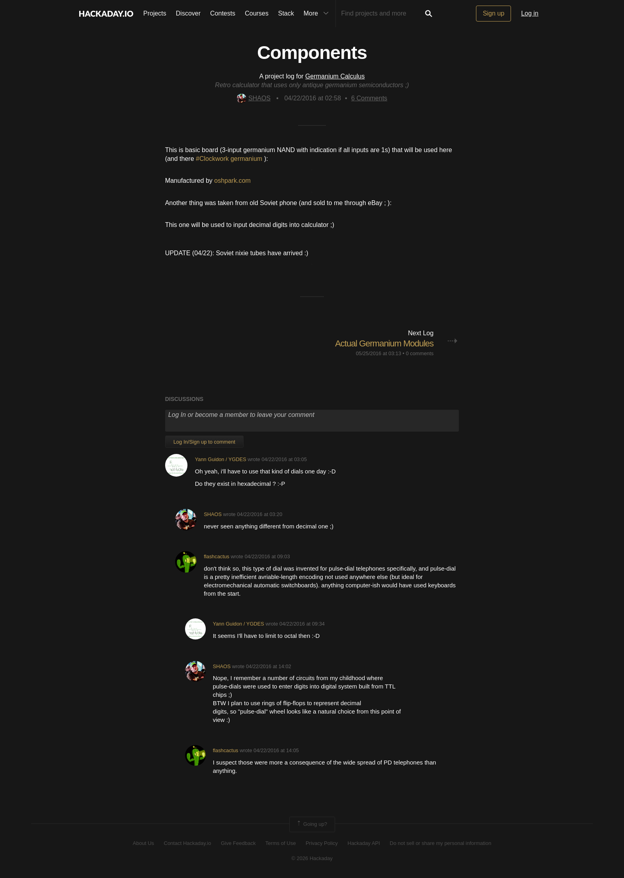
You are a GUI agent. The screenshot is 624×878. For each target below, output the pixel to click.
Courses (257, 13)
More (318, 13)
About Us (143, 843)
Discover (188, 13)
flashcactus (216, 556)
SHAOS (254, 98)
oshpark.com (232, 180)
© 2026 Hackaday (312, 858)
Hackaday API (363, 843)
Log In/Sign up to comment (204, 442)
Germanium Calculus (335, 76)
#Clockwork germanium (230, 158)
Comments (369, 98)
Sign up (493, 13)
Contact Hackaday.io (187, 843)
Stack (286, 13)
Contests (222, 13)
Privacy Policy (322, 843)
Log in (529, 13)
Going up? (312, 824)
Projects (154, 13)
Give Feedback (238, 843)
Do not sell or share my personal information (440, 843)
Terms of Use (280, 843)
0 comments (420, 353)
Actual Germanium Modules (384, 343)
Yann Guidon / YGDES (220, 459)
